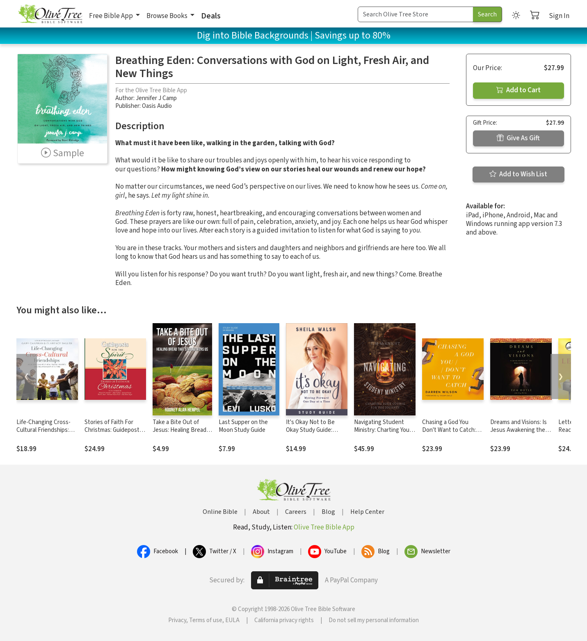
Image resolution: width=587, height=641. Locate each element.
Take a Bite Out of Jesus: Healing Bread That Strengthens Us (180, 430)
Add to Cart (518, 90)
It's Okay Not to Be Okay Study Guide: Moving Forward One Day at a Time (312, 434)
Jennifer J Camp (156, 98)
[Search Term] (415, 14)
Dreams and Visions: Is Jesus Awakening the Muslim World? (518, 430)
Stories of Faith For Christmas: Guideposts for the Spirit (113, 430)
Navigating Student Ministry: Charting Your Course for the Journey (383, 430)
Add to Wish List (518, 174)
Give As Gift (518, 138)
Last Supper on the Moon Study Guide (243, 426)
